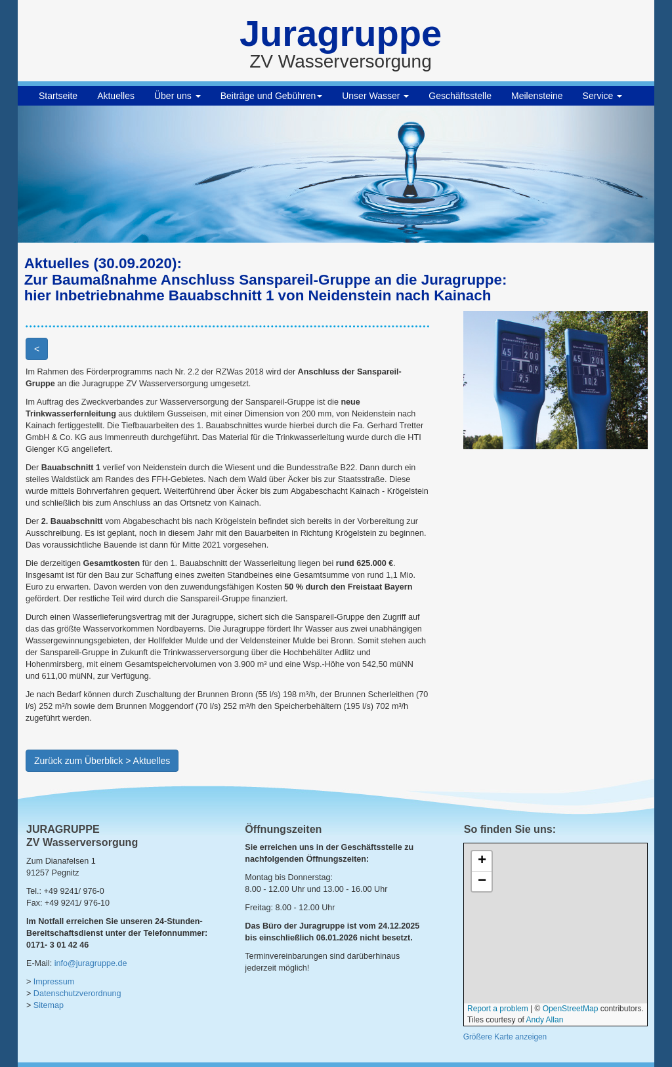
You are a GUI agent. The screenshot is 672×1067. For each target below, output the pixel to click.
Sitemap (48, 1005)
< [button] (36, 349)
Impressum (53, 981)
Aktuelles (116, 96)
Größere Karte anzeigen (505, 1036)
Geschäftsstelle (460, 96)
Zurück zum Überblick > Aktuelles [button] (102, 760)
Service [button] (603, 96)
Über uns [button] (177, 96)
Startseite (58, 96)
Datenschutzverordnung (77, 993)
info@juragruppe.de (90, 963)
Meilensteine (537, 96)
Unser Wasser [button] (375, 96)
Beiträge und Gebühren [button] (271, 96)
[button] (66, 174)
